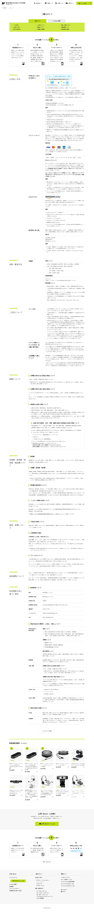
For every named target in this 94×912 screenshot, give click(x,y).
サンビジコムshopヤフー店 (67, 883)
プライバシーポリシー (14, 888)
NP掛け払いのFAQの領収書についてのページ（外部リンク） (68, 129)
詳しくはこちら (47, 861)
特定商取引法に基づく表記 (15, 890)
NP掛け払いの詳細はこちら (41, 479)
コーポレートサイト (65, 877)
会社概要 (11, 886)
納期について (40, 27)
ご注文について (40, 25)
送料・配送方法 (17, 29)
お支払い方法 (17, 27)
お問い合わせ (12, 874)
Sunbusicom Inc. (47, 907)
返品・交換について (65, 25)
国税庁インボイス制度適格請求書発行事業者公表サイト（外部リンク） (46, 514)
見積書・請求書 (40, 29)
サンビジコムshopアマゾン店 (67, 885)
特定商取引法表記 (65, 29)
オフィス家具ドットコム (66, 879)
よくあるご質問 (56, 21)
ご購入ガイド (38, 874)
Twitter (63, 891)
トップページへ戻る (47, 731)
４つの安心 (16, 25)
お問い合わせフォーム (47, 824)
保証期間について (65, 27)
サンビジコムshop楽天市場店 (67, 881)
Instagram (64, 889)
